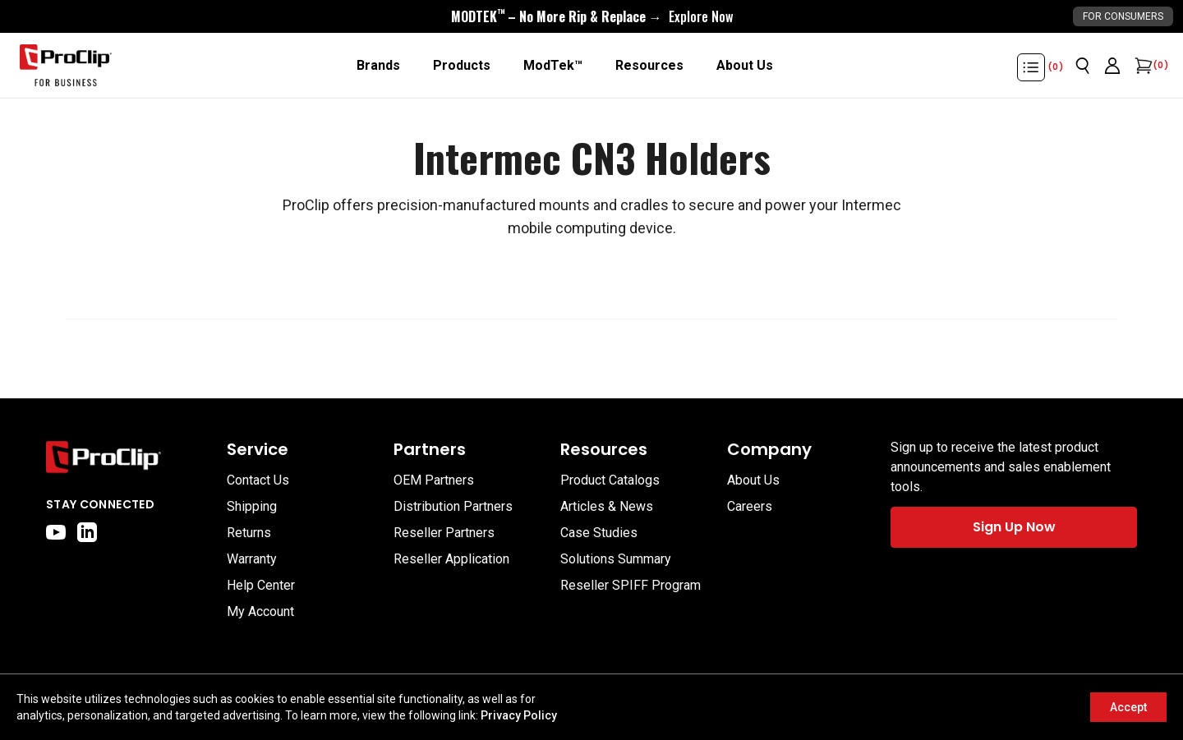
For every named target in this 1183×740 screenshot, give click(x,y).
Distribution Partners (453, 506)
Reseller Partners (444, 532)
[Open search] (1083, 65)
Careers (749, 506)
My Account (260, 611)
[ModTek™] (552, 65)
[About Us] (745, 65)
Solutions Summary (615, 559)
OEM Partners (434, 480)
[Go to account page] (1112, 65)
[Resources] (649, 65)
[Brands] (378, 65)
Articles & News (606, 506)
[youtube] (56, 532)
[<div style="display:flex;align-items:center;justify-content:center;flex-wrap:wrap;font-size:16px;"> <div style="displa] (592, 16)
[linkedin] (87, 532)
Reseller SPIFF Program (630, 585)
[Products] (461, 65)
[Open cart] (1142, 66)
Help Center (261, 585)
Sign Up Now (1014, 526)
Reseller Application (451, 559)
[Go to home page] (128, 457)
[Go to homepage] (66, 65)
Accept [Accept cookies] (1128, 707)
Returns (249, 532)
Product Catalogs (610, 480)
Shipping (252, 506)
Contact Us (258, 480)
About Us (753, 480)
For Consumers (1123, 16)
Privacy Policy (519, 715)
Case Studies (599, 532)
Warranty (252, 559)
